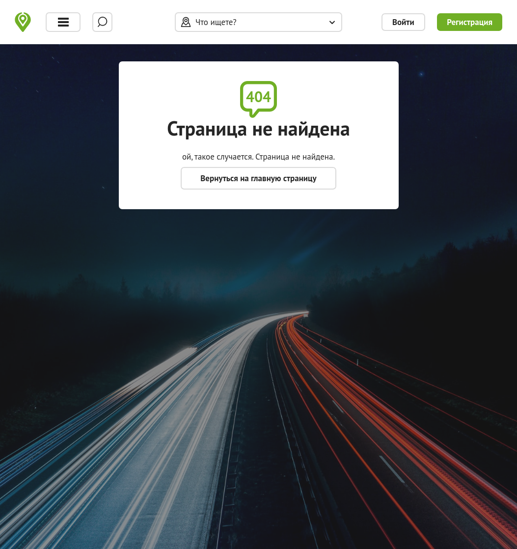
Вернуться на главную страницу (258, 178)
